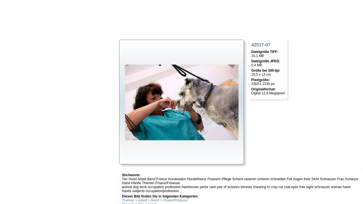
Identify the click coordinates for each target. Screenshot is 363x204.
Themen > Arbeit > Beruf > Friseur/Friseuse (154, 200)
